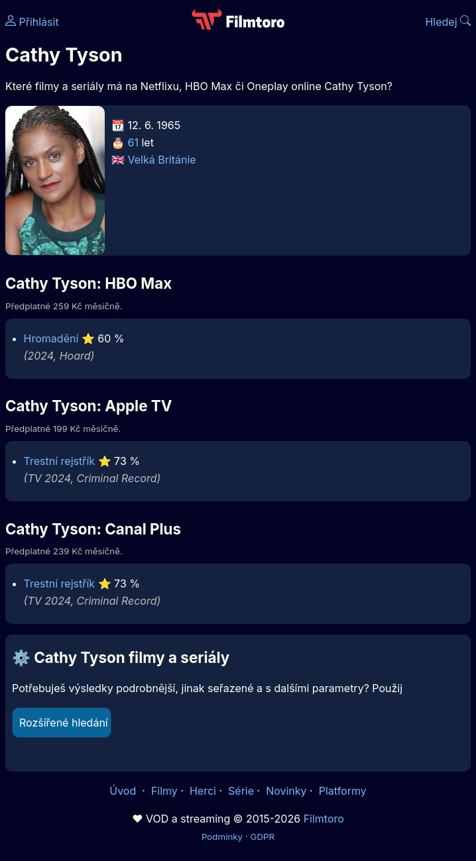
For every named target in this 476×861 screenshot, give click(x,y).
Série (241, 790)
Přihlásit (32, 21)
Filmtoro (324, 818)
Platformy (343, 790)
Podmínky (222, 836)
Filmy (164, 790)
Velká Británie (162, 159)
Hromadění (51, 338)
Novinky (286, 790)
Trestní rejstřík (59, 461)
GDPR (262, 836)
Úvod (124, 790)
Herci (203, 790)
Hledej (448, 21)
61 (133, 142)
